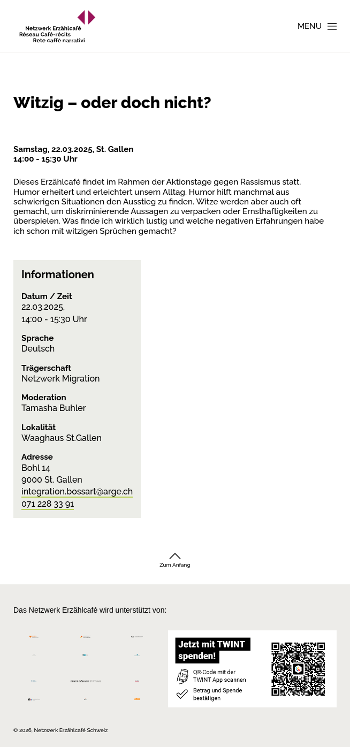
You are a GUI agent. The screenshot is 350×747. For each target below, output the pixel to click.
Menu (310, 26)
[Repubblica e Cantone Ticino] (34, 702)
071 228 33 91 (47, 504)
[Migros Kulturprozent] (34, 639)
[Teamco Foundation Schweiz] (34, 680)
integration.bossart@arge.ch (77, 491)
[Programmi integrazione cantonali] (85, 702)
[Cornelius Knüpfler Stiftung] (34, 658)
